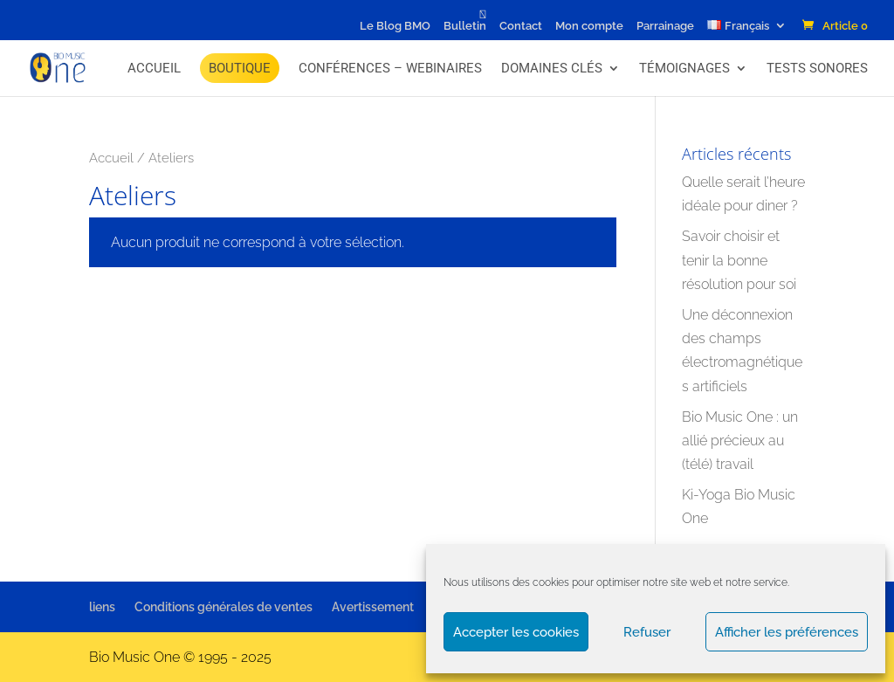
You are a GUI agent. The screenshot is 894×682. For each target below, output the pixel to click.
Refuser (646, 632)
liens (102, 607)
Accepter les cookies (516, 632)
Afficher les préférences (786, 632)
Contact (520, 26)
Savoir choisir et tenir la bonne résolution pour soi (739, 260)
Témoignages (684, 68)
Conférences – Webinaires (390, 68)
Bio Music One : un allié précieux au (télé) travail (740, 440)
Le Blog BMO (395, 26)
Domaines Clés (551, 68)
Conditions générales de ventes (223, 607)
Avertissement (373, 607)
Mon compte (589, 26)
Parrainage (665, 26)
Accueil (154, 68)
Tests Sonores (817, 68)
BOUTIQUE (240, 68)
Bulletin (465, 26)
